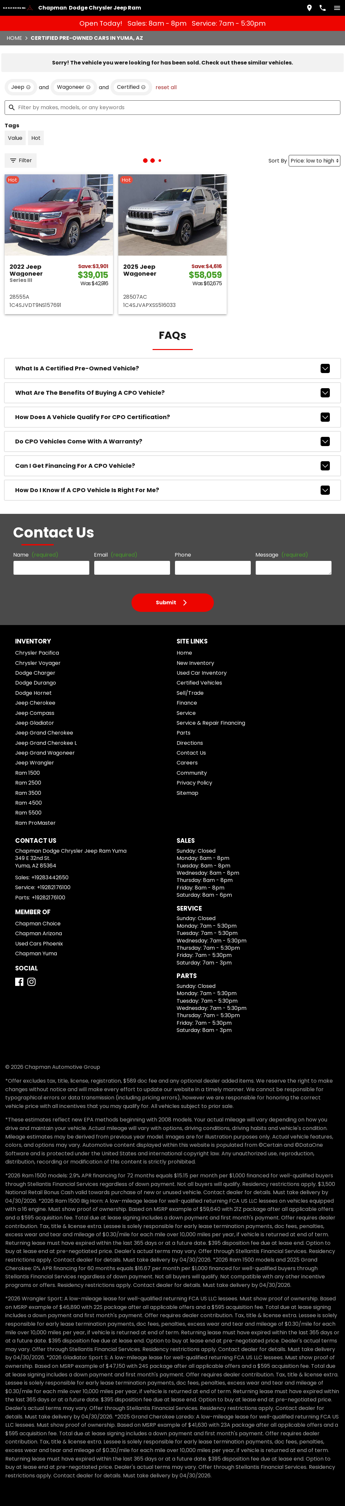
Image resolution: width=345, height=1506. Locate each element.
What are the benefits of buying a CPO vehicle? (172, 392)
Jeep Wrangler (34, 762)
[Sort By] (314, 160)
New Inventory (195, 663)
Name (35, 555)
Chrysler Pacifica (37, 653)
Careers (187, 762)
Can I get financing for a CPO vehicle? (172, 465)
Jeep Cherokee (35, 703)
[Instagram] (31, 981)
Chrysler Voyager (38, 663)
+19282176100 (54, 887)
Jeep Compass (34, 713)
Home (14, 38)
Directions (190, 743)
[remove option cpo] (131, 87)
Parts (183, 733)
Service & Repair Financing (211, 723)
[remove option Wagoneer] (74, 87)
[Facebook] (19, 981)
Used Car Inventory (202, 673)
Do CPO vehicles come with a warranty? (172, 441)
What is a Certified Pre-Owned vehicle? (172, 368)
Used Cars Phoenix (39, 943)
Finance (187, 703)
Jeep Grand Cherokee (44, 733)
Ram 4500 (28, 803)
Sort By (278, 160)
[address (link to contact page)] (309, 8)
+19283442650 (50, 877)
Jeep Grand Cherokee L (46, 743)
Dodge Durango (35, 683)
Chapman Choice (38, 923)
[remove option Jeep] (21, 87)
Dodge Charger (35, 673)
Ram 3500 (28, 793)
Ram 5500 (28, 812)
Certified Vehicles (199, 683)
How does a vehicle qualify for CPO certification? (172, 417)
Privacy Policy (194, 783)
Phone (183, 555)
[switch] (337, 8)
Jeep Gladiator (34, 723)
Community (192, 773)
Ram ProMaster (35, 823)
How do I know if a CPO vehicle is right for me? (172, 490)
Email (115, 555)
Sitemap (187, 793)
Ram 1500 (27, 773)
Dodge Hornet (33, 693)
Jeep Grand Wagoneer (45, 753)
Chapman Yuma (36, 953)
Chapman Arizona (38, 933)
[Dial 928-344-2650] (322, 8)
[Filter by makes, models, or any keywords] (172, 107)
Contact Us (191, 753)
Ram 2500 (28, 783)
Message (281, 555)
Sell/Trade (190, 693)
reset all (166, 87)
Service (186, 713)
